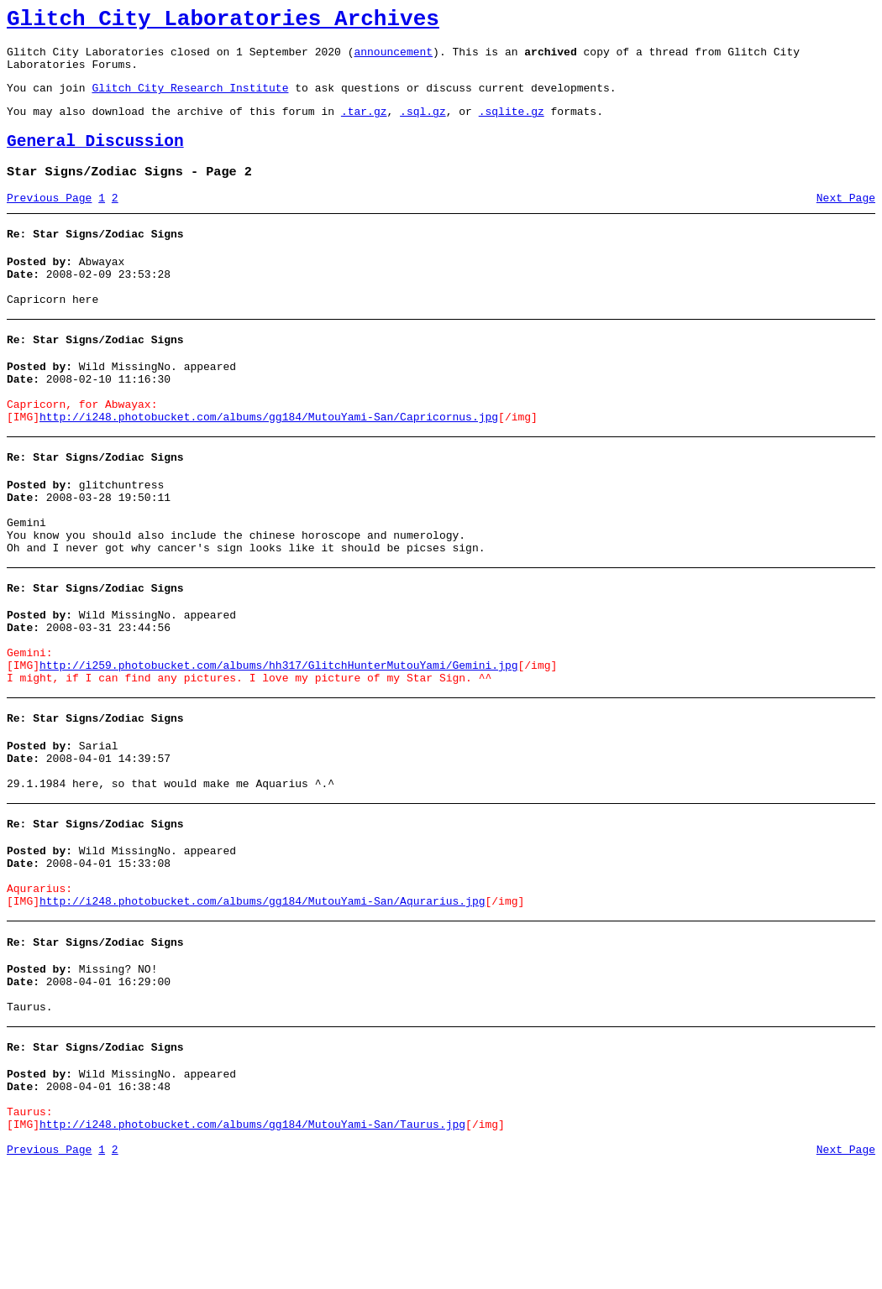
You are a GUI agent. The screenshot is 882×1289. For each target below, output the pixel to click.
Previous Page (49, 220)
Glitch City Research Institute (190, 99)
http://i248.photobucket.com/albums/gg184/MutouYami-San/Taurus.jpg (252, 1245)
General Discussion (95, 159)
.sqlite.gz (511, 125)
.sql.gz (423, 125)
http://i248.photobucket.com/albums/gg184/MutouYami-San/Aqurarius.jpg (262, 999)
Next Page (845, 220)
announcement (393, 58)
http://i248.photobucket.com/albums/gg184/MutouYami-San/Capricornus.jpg (268, 462)
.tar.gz (364, 125)
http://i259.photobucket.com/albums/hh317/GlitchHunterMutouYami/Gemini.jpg (278, 738)
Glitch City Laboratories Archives (223, 22)
